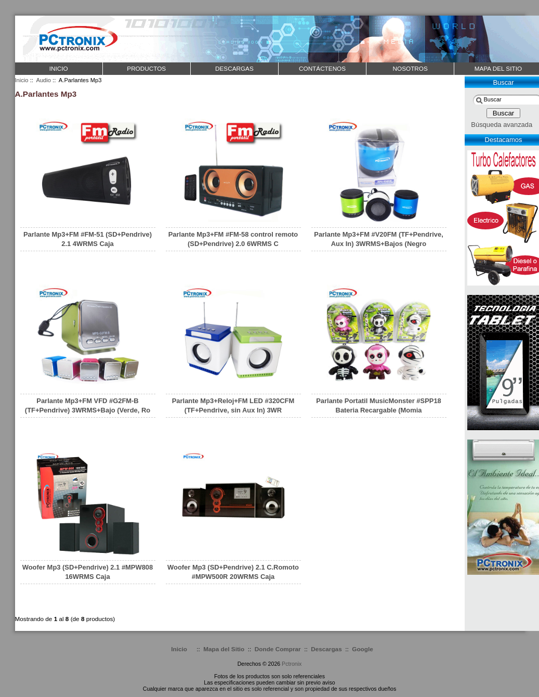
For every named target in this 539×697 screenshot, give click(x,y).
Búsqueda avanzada (501, 124)
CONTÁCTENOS (322, 68)
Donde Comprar (278, 649)
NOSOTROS (410, 68)
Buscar (503, 82)
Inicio (58, 68)
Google (362, 649)
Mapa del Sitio (223, 649)
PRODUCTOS (146, 68)
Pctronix (291, 664)
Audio (43, 80)
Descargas (326, 649)
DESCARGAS (234, 68)
